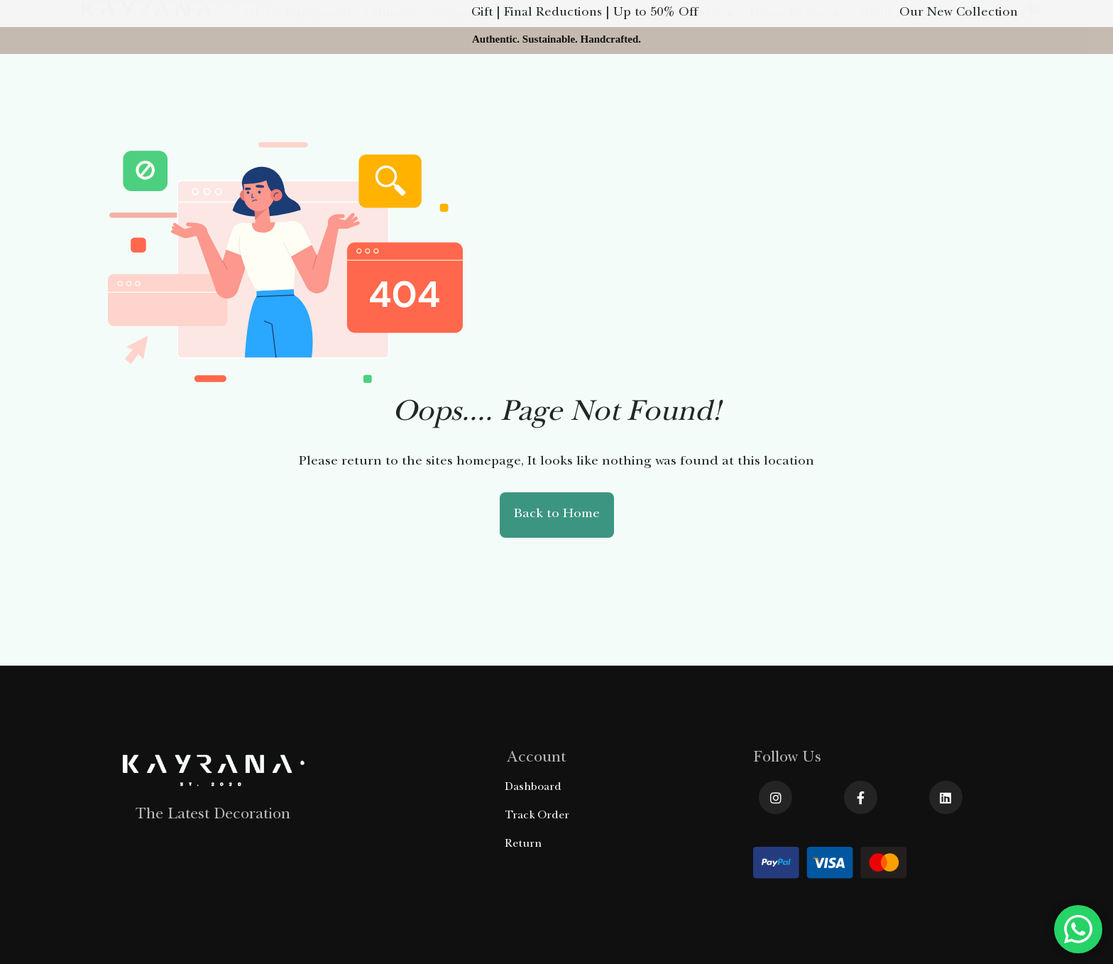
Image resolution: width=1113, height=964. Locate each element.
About (874, 95)
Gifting (393, 95)
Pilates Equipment (297, 95)
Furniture (698, 95)
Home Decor (796, 95)
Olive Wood (605, 95)
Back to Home (557, 514)
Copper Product (492, 95)
